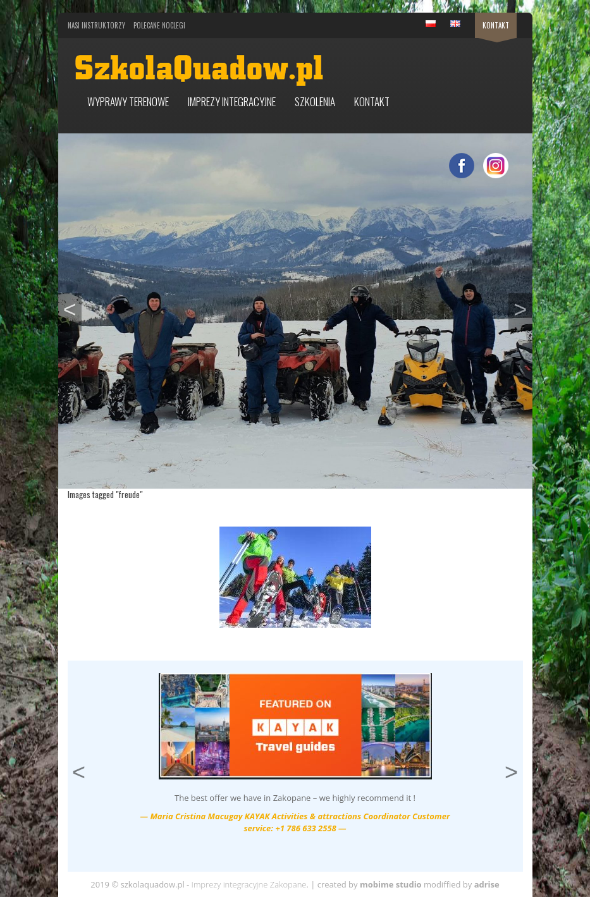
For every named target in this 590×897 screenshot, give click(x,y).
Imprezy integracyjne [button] (232, 101)
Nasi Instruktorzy (96, 25)
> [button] (522, 307)
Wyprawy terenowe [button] (128, 101)
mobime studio (391, 884)
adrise (487, 884)
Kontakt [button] (372, 101)
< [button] (72, 307)
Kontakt (495, 25)
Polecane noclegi (159, 25)
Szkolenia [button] (315, 101)
